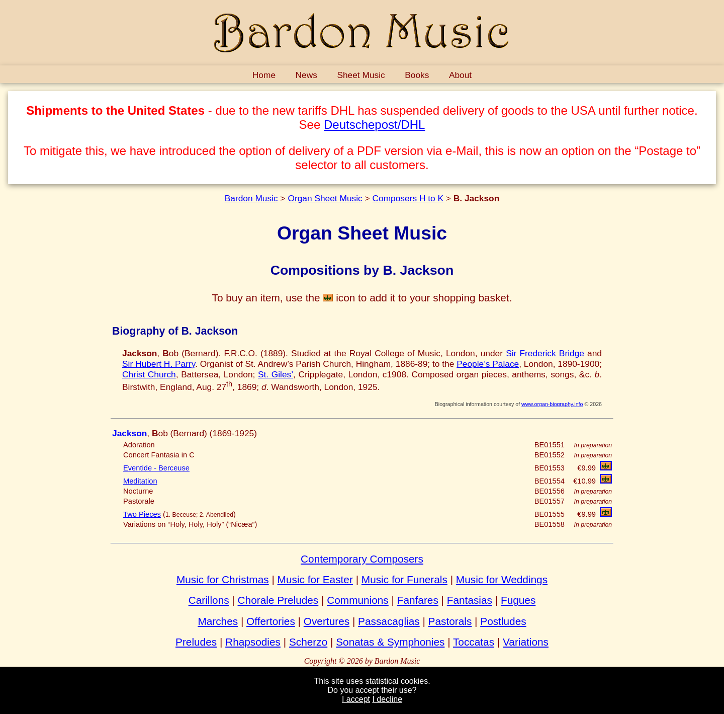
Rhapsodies (253, 642)
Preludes (196, 642)
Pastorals (450, 621)
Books (417, 75)
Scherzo (308, 642)
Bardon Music (251, 198)
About (460, 75)
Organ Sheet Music (325, 198)
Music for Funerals (404, 579)
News (306, 75)
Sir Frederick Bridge (545, 353)
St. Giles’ (275, 374)
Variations (526, 642)
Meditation (140, 481)
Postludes (503, 621)
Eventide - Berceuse (156, 468)
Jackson (129, 433)
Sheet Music (361, 75)
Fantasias (469, 600)
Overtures (326, 621)
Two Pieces (142, 514)
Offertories (270, 621)
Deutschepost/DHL (374, 124)
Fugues (518, 600)
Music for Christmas (222, 579)
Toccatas (473, 642)
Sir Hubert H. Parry (158, 364)
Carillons (209, 600)
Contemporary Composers (362, 559)
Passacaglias (389, 621)
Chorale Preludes (278, 600)
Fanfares (417, 600)
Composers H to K (407, 198)
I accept (356, 699)
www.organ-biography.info (552, 404)
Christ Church (149, 374)
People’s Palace (488, 364)
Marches (218, 621)
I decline (387, 699)
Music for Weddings (502, 579)
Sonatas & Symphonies (390, 642)
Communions (358, 600)
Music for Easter (315, 579)
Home (264, 75)
